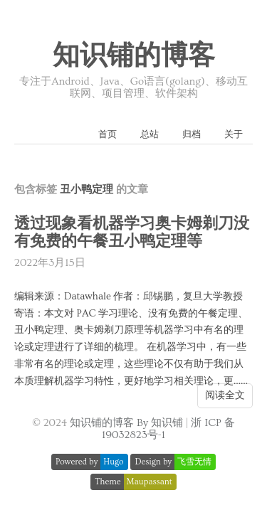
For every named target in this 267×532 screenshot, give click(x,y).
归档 (191, 134)
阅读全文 (225, 395)
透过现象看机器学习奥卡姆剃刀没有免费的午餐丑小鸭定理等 (131, 232)
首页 (107, 134)
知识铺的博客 (134, 56)
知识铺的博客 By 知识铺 (126, 423)
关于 (233, 134)
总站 (149, 134)
